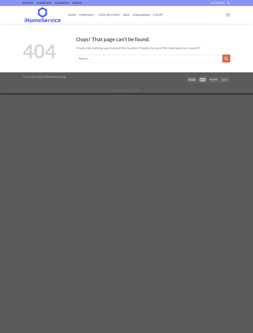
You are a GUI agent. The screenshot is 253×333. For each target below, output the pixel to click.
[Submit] (226, 58)
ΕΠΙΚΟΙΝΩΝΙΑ (141, 14)
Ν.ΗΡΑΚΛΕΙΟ (44, 2)
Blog (126, 14)
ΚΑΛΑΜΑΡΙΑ (62, 2)
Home (72, 14)
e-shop (158, 14)
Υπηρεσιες (87, 15)
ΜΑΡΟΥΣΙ (28, 2)
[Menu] (228, 15)
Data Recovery (109, 14)
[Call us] (228, 3)
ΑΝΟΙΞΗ (76, 2)
